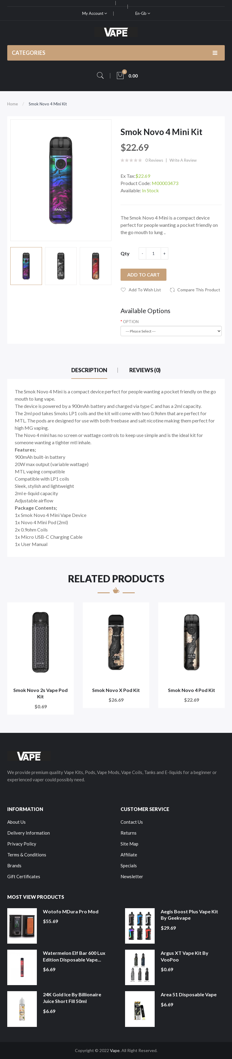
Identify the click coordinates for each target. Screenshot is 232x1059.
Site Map (129, 843)
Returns (129, 833)
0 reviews (154, 160)
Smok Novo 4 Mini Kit (48, 103)
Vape (115, 1050)
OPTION (131, 321)
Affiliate (129, 854)
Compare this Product (198, 289)
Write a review (183, 160)
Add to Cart (143, 274)
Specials (129, 865)
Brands (14, 865)
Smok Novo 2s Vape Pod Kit (40, 693)
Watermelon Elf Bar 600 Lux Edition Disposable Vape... (74, 956)
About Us (16, 822)
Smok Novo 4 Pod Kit (191, 690)
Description (89, 370)
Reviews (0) (145, 370)
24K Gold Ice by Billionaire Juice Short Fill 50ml (72, 997)
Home (12, 103)
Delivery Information (28, 833)
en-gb (142, 13)
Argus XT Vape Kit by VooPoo (184, 956)
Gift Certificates (23, 876)
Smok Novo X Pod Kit (116, 690)
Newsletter (132, 876)
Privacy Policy (21, 843)
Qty (125, 253)
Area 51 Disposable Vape (189, 994)
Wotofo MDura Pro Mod (70, 911)
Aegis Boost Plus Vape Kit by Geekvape (189, 914)
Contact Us (132, 822)
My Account (94, 13)
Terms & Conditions (26, 854)
